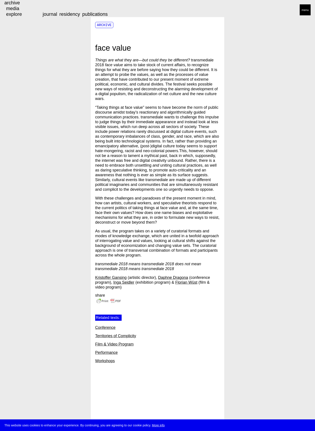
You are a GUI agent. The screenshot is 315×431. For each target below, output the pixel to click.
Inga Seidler (123, 282)
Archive (104, 25)
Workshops (105, 361)
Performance (106, 352)
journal (50, 14)
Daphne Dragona (173, 277)
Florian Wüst (186, 282)
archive (12, 2)
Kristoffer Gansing (111, 277)
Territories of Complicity (115, 336)
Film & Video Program (114, 344)
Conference (105, 327)
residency (69, 14)
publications (95, 14)
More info (158, 425)
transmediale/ (17, 10)
